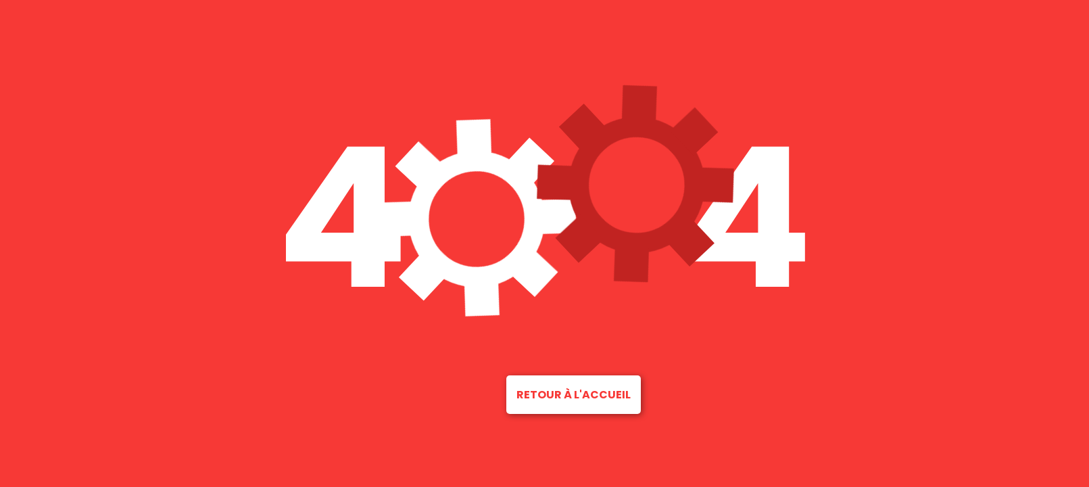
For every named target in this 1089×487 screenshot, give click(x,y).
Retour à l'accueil (573, 394)
